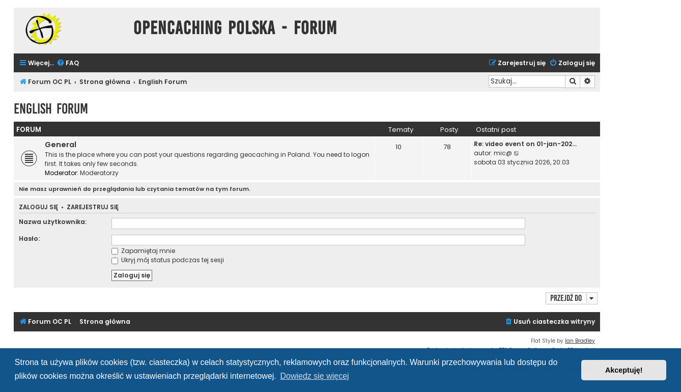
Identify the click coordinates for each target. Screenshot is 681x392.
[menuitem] (67, 63)
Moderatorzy (99, 173)
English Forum (51, 109)
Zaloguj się (38, 207)
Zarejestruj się (93, 207)
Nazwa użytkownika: (53, 221)
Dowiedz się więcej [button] (314, 376)
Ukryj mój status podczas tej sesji (167, 260)
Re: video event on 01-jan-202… (525, 143)
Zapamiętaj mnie (143, 250)
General (60, 144)
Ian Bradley (580, 341)
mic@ (503, 153)
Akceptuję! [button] (624, 370)
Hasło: (29, 238)
